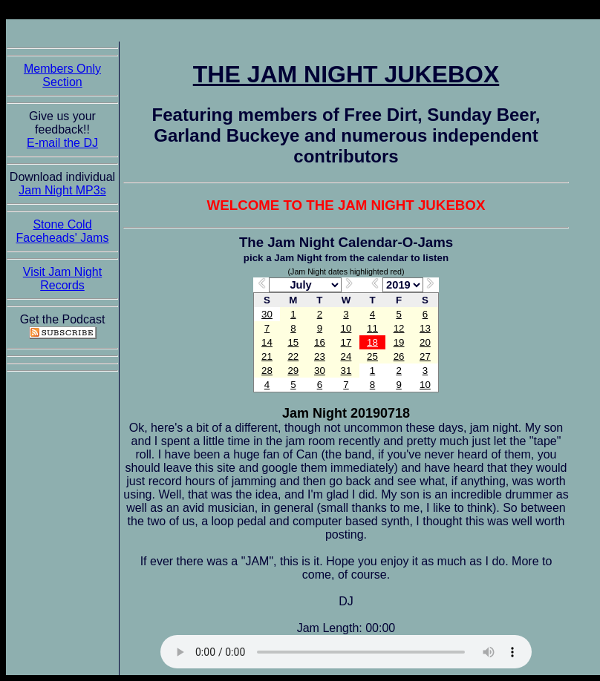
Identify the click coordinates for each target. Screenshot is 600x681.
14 (267, 342)
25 (372, 356)
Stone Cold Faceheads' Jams (62, 231)
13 (425, 328)
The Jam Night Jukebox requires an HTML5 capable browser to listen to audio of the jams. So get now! (346, 651)
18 (372, 342)
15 (293, 342)
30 (267, 314)
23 (319, 356)
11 (372, 328)
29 (293, 370)
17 (346, 342)
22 (293, 356)
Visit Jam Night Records (62, 279)
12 (399, 328)
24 (346, 356)
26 (399, 356)
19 (399, 342)
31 (346, 370)
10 (346, 328)
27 (425, 356)
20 (425, 342)
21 (267, 356)
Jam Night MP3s (62, 190)
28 (267, 370)
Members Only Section (62, 75)
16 (319, 342)
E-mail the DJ (62, 142)
